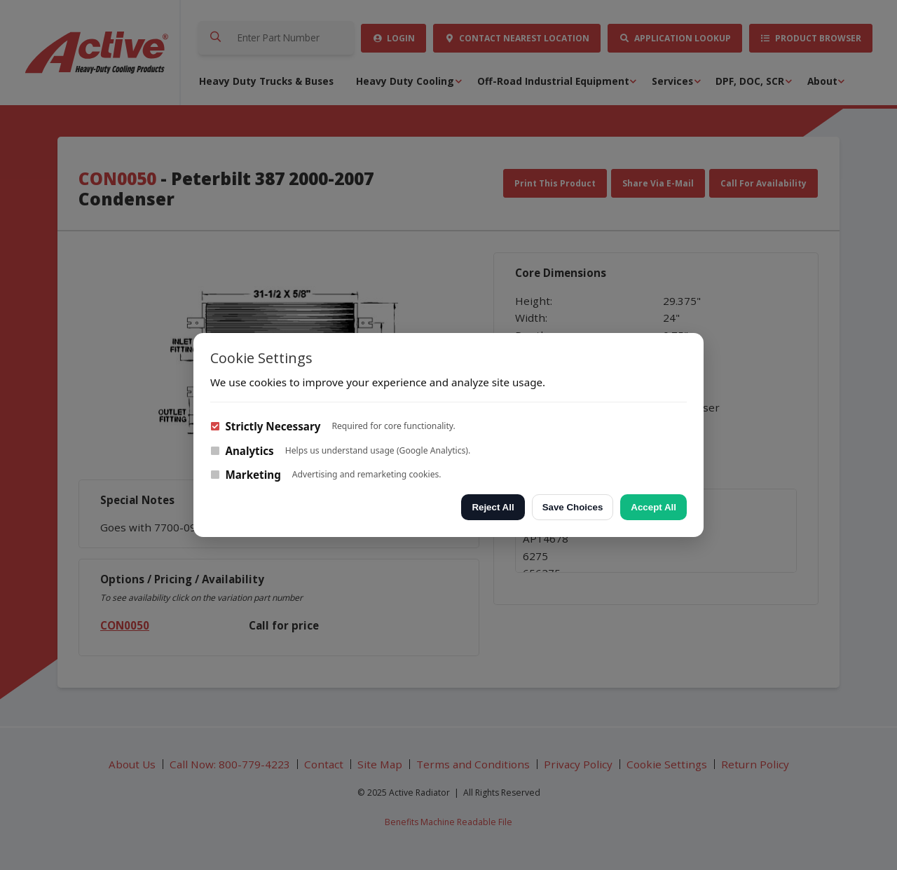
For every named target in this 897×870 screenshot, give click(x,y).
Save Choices (572, 507)
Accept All (653, 507)
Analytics (242, 451)
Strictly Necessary (265, 426)
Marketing (245, 475)
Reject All (493, 507)
